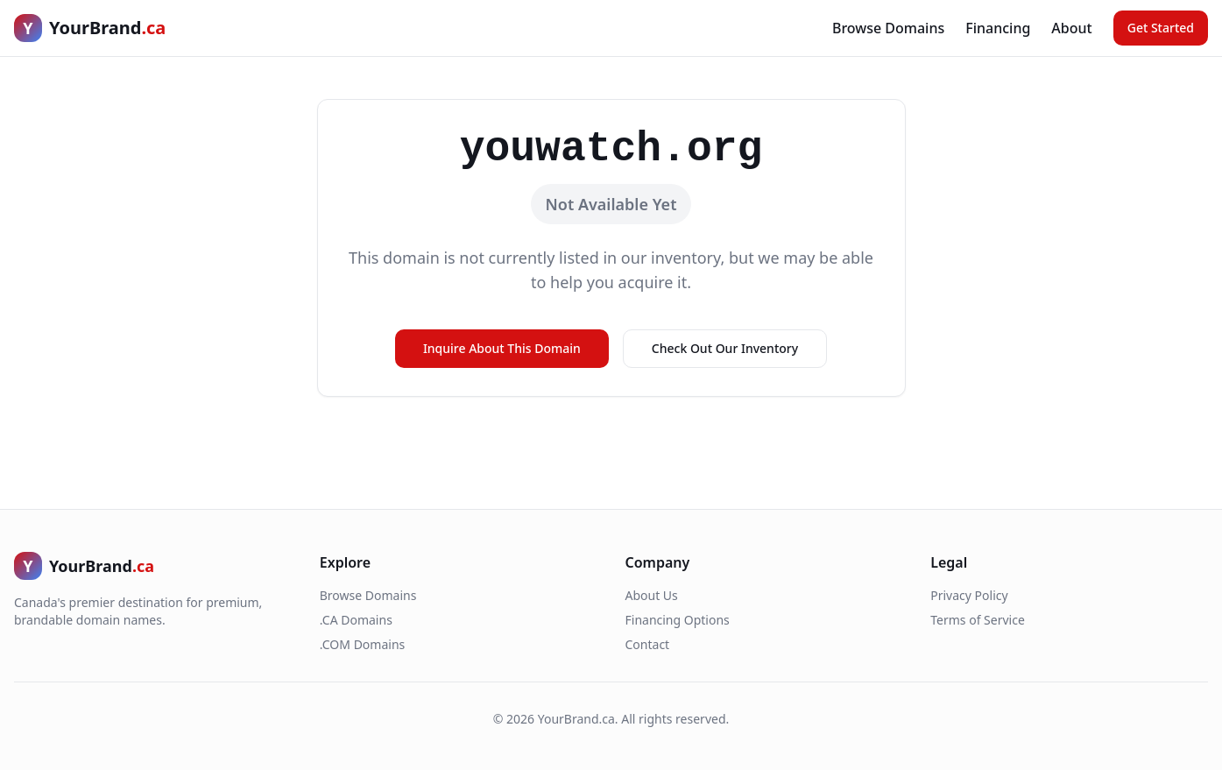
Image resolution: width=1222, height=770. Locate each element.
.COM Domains (363, 644)
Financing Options (677, 619)
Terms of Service (977, 619)
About (1071, 28)
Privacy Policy (968, 595)
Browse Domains (888, 28)
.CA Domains (356, 619)
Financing (997, 28)
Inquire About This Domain (502, 348)
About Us (651, 595)
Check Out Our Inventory (725, 348)
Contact (647, 644)
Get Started (1160, 27)
